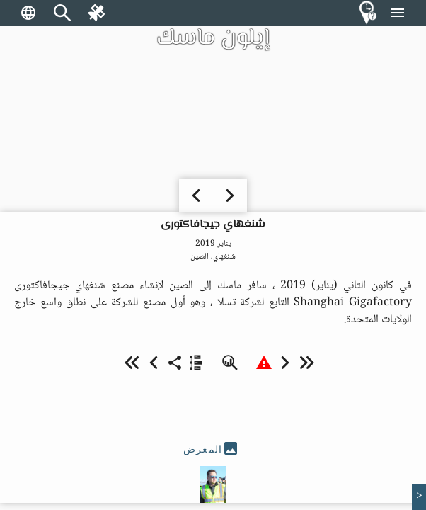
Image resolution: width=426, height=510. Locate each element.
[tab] (213, 449)
